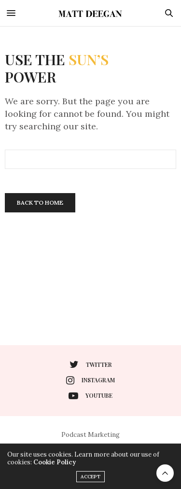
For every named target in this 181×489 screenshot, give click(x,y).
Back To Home (40, 202)
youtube (90, 396)
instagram (90, 380)
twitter (91, 364)
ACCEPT (90, 480)
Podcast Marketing (90, 435)
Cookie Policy (54, 465)
